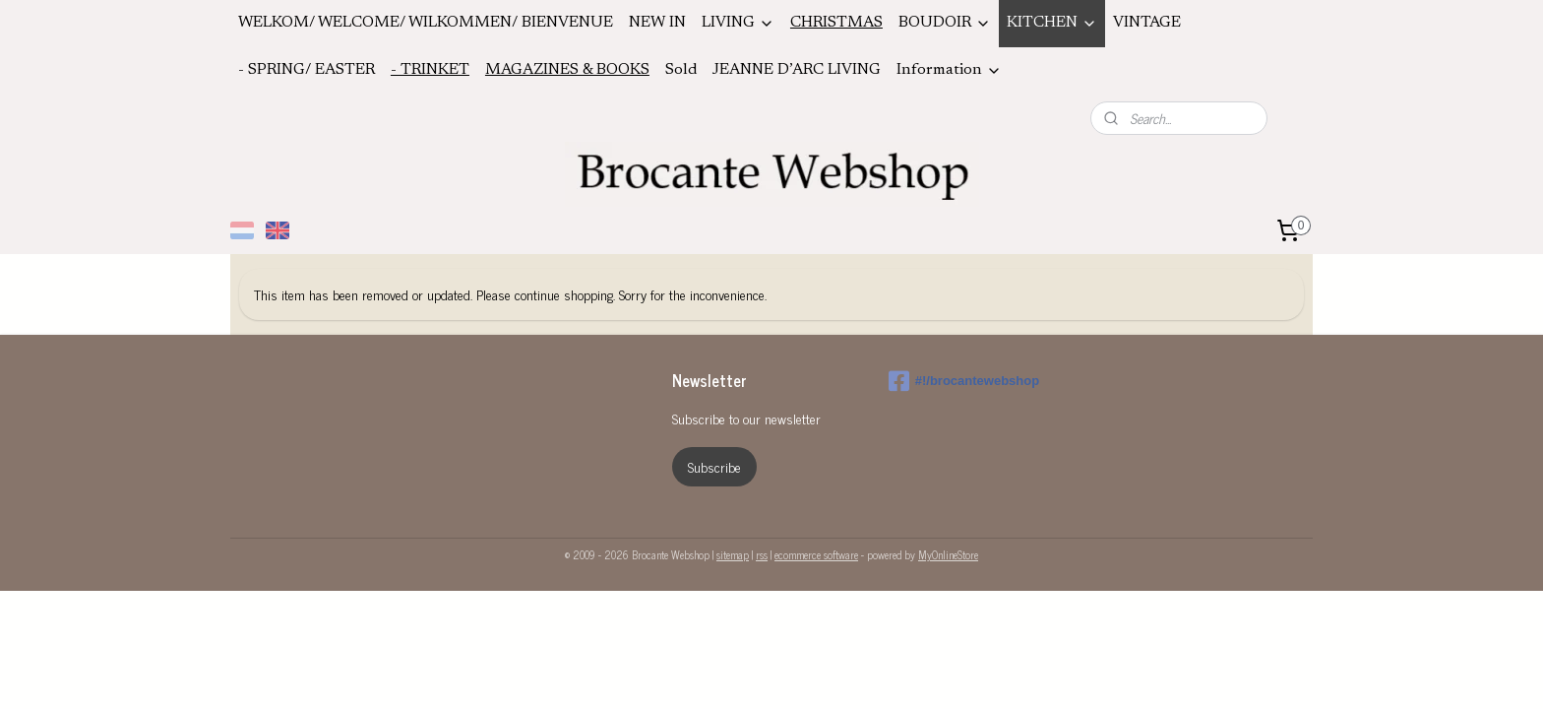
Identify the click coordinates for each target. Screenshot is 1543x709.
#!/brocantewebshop (964, 381)
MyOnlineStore (948, 554)
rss (762, 554)
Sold (681, 70)
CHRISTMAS (836, 23)
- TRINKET (430, 70)
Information (949, 70)
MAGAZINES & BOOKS (567, 70)
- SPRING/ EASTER (306, 70)
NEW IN (657, 23)
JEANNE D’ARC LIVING (796, 70)
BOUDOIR (944, 23)
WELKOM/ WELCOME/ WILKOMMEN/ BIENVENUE (425, 23)
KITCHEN (1052, 23)
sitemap (732, 554)
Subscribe (714, 466)
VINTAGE (1147, 23)
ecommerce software (816, 554)
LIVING (738, 23)
